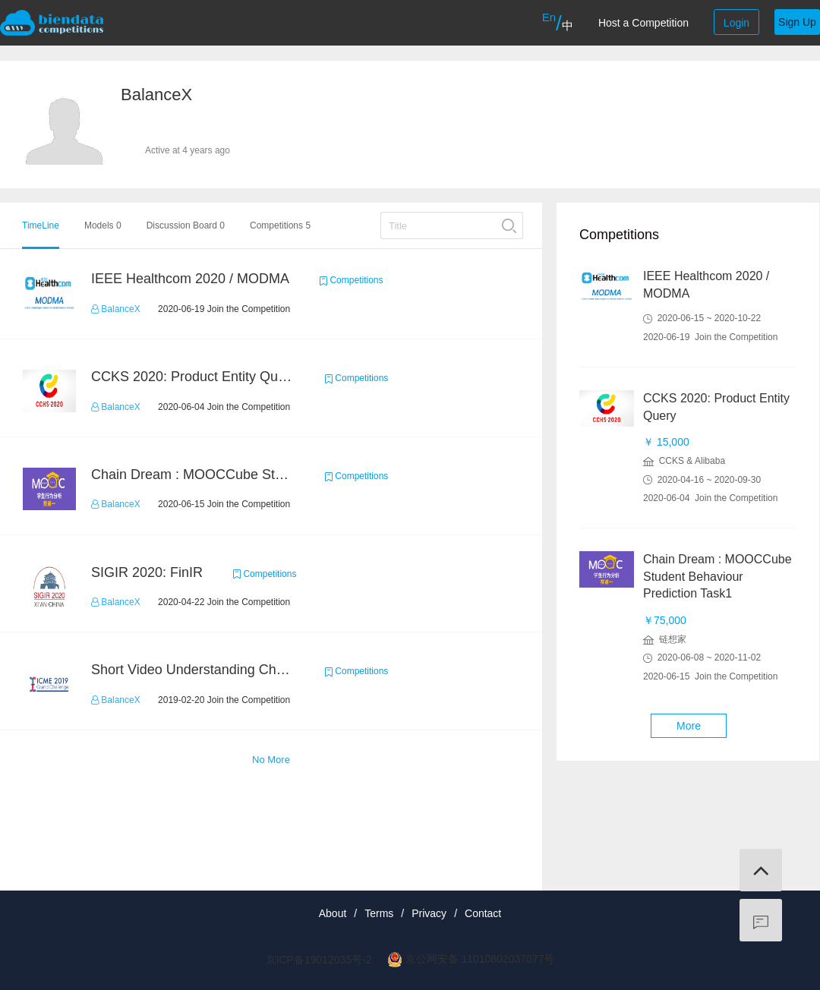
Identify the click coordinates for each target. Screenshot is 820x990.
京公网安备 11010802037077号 (480, 959)
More (688, 726)
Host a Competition (643, 23)
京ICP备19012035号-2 (319, 960)
